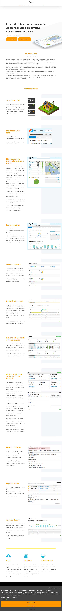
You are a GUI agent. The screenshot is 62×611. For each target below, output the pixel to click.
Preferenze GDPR (31, 609)
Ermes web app (12, 39)
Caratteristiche (24, 39)
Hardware (26, 5)
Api (30, 5)
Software (21, 5)
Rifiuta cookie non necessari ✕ (54, 587)
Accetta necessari (31, 605)
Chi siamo (34, 5)
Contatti (39, 5)
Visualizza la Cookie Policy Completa (9, 597)
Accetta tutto (31, 602)
